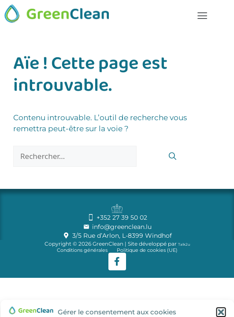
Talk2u (184, 244)
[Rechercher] (172, 157)
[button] (220, 312)
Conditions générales (82, 250)
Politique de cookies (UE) (147, 250)
